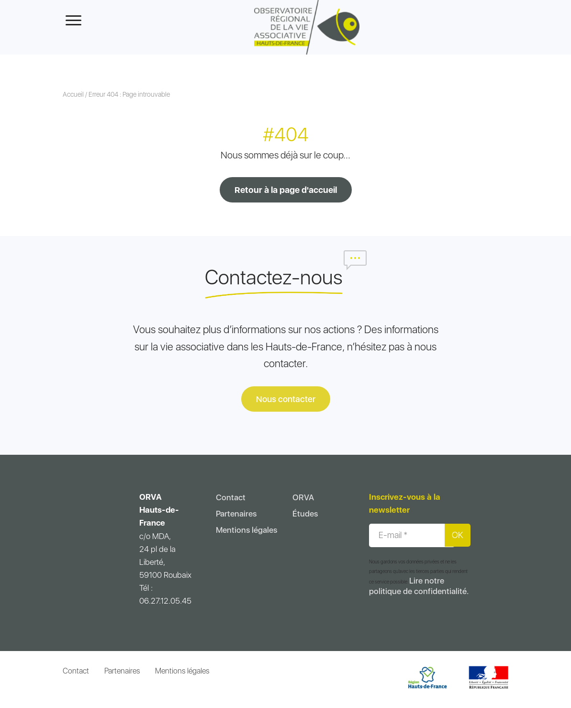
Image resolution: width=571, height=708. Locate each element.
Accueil (73, 94)
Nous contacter (285, 399)
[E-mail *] (412, 535)
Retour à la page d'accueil (286, 190)
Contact (231, 497)
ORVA (303, 497)
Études (305, 513)
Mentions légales (246, 530)
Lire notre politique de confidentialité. (419, 586)
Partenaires (236, 513)
